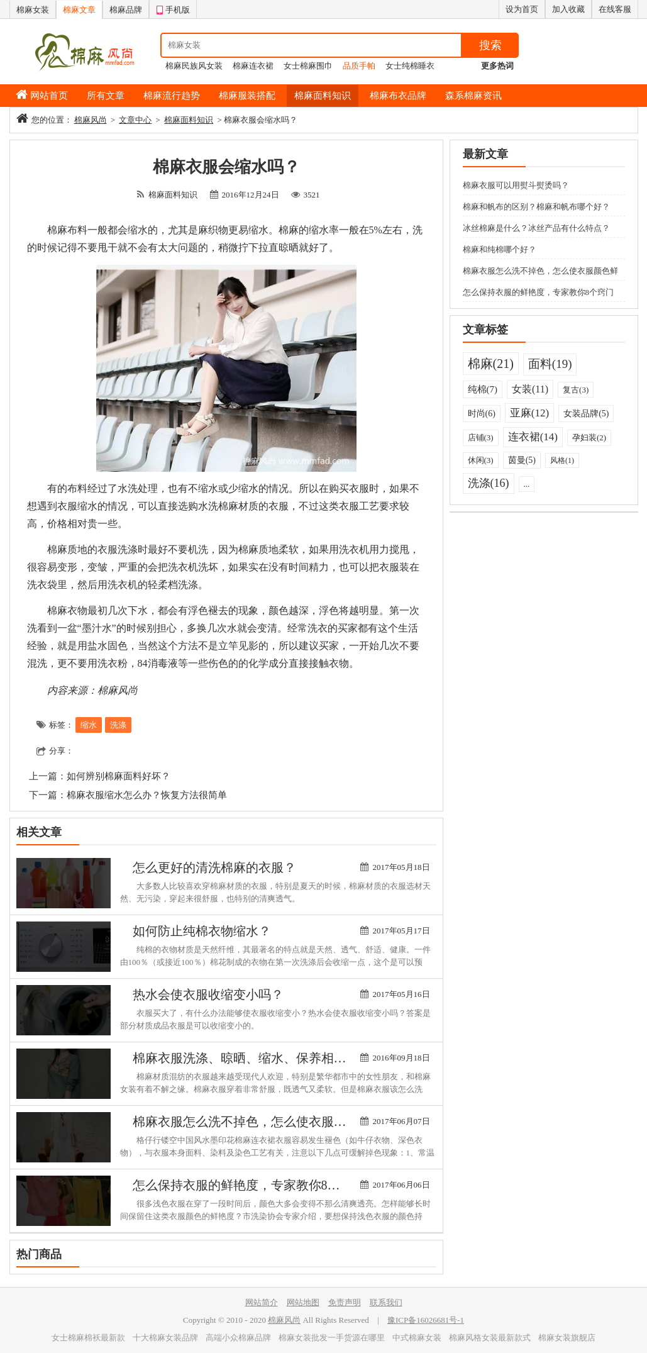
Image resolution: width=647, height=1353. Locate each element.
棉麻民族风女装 (194, 65)
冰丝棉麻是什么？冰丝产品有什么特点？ (536, 228)
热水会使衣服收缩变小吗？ (208, 994)
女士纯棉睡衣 (409, 65)
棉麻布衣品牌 (398, 96)
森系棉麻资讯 (473, 96)
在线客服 (615, 9)
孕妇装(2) (589, 437)
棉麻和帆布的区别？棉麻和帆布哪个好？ (536, 206)
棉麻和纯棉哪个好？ (499, 249)
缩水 (88, 725)
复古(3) (576, 389)
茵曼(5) (522, 460)
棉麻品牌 (125, 9)
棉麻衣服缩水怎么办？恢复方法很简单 (147, 795)
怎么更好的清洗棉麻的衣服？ (214, 867)
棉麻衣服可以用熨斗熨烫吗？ (516, 185)
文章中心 (135, 120)
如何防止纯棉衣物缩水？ (202, 931)
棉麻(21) (491, 363)
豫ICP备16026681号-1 (425, 1320)
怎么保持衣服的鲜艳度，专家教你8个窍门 (249, 1185)
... (527, 484)
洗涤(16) (488, 483)
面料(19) (550, 363)
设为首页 (522, 9)
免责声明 (344, 1302)
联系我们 (386, 1302)
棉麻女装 (32, 9)
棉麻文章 (79, 9)
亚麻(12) (529, 413)
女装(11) (530, 389)
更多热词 (497, 65)
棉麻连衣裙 (253, 65)
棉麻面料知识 (322, 96)
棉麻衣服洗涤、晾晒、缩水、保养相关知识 (252, 1058)
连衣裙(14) (533, 437)
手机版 (173, 8)
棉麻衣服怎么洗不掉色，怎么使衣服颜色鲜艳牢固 (271, 1121)
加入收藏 (568, 9)
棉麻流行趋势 (171, 96)
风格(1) (562, 460)
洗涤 (118, 725)
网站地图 (303, 1302)
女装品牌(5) (586, 413)
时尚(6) (481, 413)
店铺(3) (481, 437)
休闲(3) (481, 460)
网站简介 (261, 1302)
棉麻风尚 (90, 120)
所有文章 (105, 96)
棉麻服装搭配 (247, 96)
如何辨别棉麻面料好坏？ (118, 776)
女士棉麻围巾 (308, 65)
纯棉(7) (483, 389)
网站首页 (49, 96)
